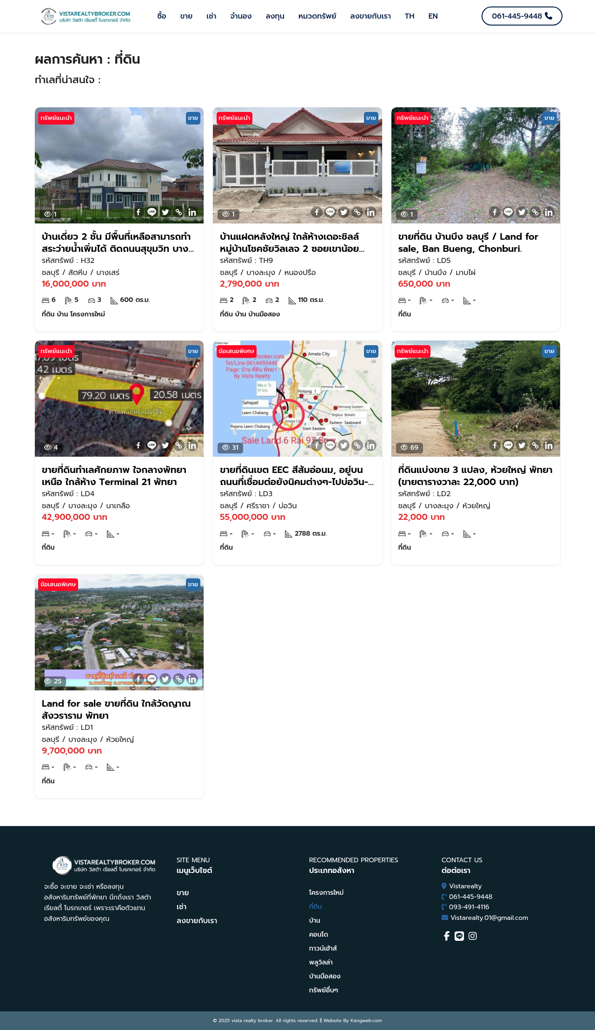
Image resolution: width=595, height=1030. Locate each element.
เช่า (211, 16)
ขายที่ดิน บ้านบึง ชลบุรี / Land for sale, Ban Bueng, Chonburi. (468, 242)
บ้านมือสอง (325, 976)
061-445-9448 (470, 897)
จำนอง (240, 16)
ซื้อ (161, 16)
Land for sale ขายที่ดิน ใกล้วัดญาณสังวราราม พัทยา (116, 709)
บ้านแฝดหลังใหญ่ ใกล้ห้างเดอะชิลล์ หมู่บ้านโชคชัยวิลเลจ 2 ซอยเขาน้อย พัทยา (289, 242)
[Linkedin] (192, 212)
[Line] (152, 212)
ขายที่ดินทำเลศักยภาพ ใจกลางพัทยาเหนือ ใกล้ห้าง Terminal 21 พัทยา (114, 476)
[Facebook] (138, 212)
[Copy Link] (179, 212)
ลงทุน (275, 16)
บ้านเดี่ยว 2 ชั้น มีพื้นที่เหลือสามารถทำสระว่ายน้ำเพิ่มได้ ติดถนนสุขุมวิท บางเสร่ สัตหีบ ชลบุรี (116, 242)
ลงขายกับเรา (370, 16)
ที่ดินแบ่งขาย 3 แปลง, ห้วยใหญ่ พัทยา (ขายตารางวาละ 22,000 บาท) (475, 476)
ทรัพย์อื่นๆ (323, 990)
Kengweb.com (366, 1020)
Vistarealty (465, 886)
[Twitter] (165, 212)
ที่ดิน (315, 907)
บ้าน (314, 920)
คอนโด (318, 934)
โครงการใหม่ (326, 893)
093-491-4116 (469, 907)
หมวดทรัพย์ (317, 16)
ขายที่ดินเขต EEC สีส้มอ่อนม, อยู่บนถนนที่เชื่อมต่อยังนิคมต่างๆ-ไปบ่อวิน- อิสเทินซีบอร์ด (294, 476)
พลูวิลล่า (321, 962)
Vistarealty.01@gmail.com (489, 918)
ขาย (186, 16)
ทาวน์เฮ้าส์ (323, 948)
